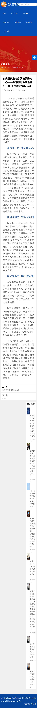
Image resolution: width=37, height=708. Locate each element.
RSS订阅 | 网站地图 (30, 704)
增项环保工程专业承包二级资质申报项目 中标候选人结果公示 (32, 426)
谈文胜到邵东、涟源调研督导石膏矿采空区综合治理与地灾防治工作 (32, 463)
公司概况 (14, 13)
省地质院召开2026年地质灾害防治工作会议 (32, 568)
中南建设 (20, 108)
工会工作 (20, 67)
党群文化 (29, 22)
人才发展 (6, 31)
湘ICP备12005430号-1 (14, 701)
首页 (4, 13)
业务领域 (6, 22)
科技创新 (18, 22)
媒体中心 (26, 13)
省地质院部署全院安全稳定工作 (32, 677)
